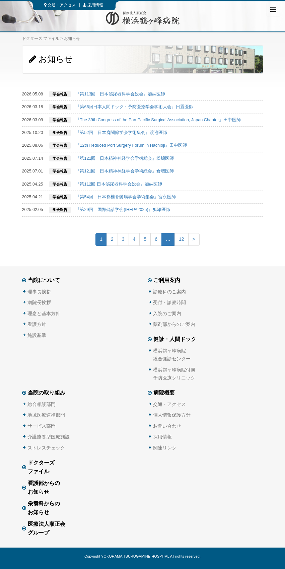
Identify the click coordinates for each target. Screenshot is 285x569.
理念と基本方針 (43, 313)
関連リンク (164, 447)
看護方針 (36, 324)
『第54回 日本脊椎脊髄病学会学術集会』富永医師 (125, 197)
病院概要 (164, 393)
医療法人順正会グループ (46, 528)
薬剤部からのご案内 (174, 324)
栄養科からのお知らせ (44, 508)
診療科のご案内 (169, 291)
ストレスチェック (46, 447)
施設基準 (36, 335)
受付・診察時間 (169, 302)
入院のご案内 (167, 313)
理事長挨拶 (39, 291)
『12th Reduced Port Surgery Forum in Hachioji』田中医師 (131, 145)
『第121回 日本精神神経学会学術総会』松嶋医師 (124, 158)
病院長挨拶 (39, 302)
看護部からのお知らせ (44, 487)
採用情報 (93, 5)
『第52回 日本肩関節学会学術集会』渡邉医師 (121, 132)
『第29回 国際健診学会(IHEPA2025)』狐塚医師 (122, 209)
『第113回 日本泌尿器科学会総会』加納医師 (120, 94)
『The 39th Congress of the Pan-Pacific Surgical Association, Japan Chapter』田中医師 (157, 120)
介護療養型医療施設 (48, 436)
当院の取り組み (46, 393)
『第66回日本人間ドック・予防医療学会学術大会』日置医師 (134, 106)
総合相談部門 (41, 404)
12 (181, 239)
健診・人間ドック (174, 339)
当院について (44, 280)
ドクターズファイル (41, 467)
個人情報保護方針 (172, 415)
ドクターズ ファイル (40, 38)
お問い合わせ (167, 426)
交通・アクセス (60, 5)
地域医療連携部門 (46, 415)
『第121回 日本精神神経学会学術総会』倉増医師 (124, 171)
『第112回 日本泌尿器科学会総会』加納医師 (118, 184)
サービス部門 (41, 426)
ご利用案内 (166, 280)
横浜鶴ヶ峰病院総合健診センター (172, 354)
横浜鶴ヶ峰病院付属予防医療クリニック (174, 373)
